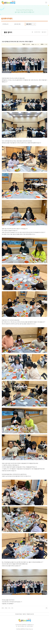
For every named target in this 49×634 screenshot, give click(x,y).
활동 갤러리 (30, 24)
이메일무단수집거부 (30, 614)
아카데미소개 (6, 24)
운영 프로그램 (18, 24)
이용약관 (24, 614)
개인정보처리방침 (18, 614)
